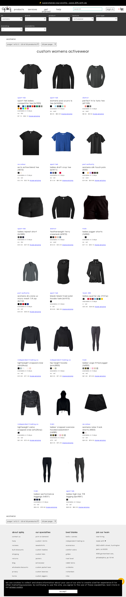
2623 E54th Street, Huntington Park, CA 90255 (108, 547)
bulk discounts (17, 550)
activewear (40, 563)
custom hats (40, 554)
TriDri (84, 229)
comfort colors (71, 550)
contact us (16, 536)
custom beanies (42, 572)
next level (70, 558)
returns (15, 558)
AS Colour (22, 164)
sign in (110, 9)
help (58, 9)
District (85, 98)
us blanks (69, 567)
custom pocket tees (43, 567)
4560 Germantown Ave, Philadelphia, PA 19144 (105, 555)
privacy (15, 572)
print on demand (42, 536)
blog (13, 563)
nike (67, 576)
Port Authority (88, 164)
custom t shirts (41, 541)
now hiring (100, 536)
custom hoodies (42, 550)
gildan (68, 554)
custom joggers (41, 576)
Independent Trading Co (28, 360)
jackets (38, 558)
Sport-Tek (22, 98)
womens (10, 39)
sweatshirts (40, 545)
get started (46, 10)
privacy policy (16, 587)
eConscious (70, 545)
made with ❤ (101, 541)
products (19, 9)
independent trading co (75, 541)
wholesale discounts (20, 567)
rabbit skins (70, 563)
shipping (15, 554)
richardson (70, 572)
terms (14, 576)
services (32, 9)
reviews (15, 545)
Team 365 (87, 293)
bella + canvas (71, 536)
